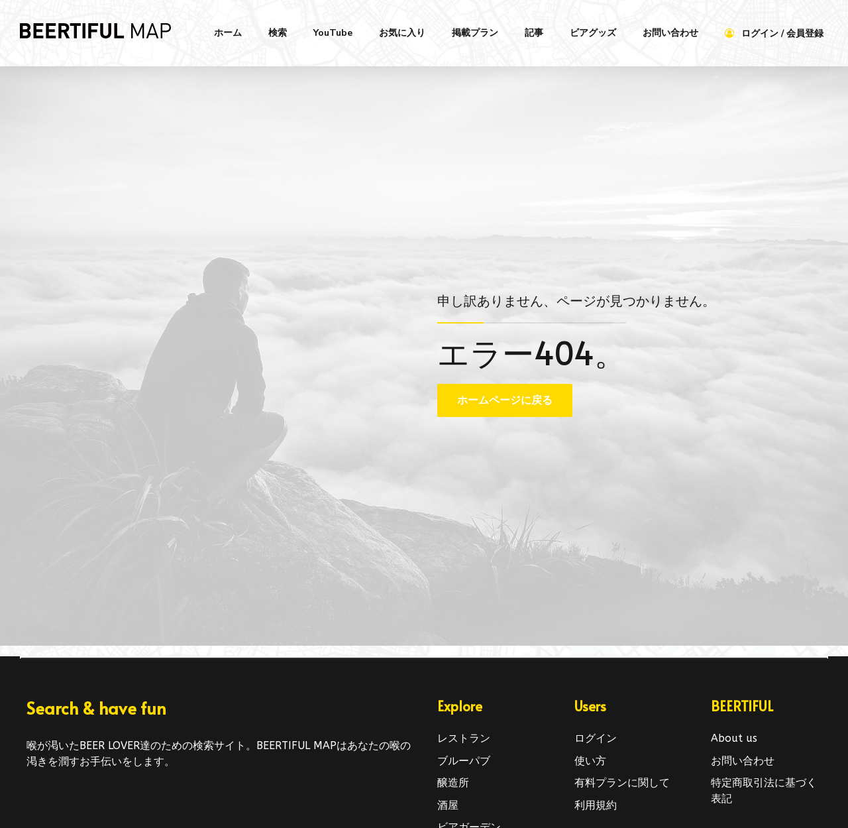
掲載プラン (475, 33)
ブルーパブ (463, 760)
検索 (277, 33)
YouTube (332, 33)
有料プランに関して (622, 782)
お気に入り (402, 33)
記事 (534, 33)
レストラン (463, 738)
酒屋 (447, 805)
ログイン (595, 738)
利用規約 (595, 805)
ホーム (228, 33)
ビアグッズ (593, 33)
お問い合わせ (670, 33)
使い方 (590, 760)
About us (734, 738)
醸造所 (453, 782)
